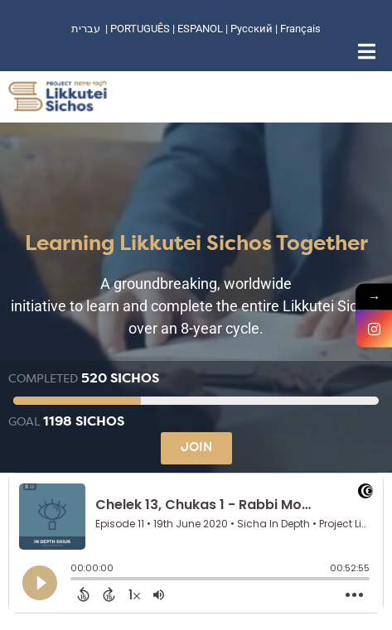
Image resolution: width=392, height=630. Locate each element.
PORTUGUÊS (140, 28)
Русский (252, 28)
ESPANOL (200, 28)
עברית (85, 28)
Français (300, 28)
